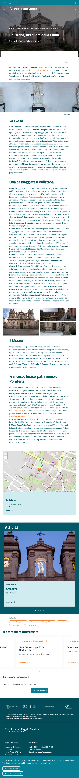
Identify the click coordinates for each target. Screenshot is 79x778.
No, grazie (18, 773)
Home (11, 28)
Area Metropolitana (25, 28)
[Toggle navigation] (4, 9)
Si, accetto (8, 773)
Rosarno (45, 135)
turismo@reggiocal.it (44, 753)
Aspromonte (42, 28)
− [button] (6, 457)
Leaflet (57, 491)
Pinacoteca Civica (17, 416)
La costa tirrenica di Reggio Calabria (42, 622)
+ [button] (6, 454)
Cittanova (12, 589)
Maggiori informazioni (11, 768)
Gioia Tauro (44, 67)
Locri (33, 70)
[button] (36, 610)
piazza (12, 413)
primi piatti (52, 197)
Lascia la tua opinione (39, 691)
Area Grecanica (16, 626)
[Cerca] (74, 9)
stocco (25, 197)
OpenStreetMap (65, 491)
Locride (62, 622)
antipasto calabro (37, 197)
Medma (43, 70)
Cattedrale (18, 410)
